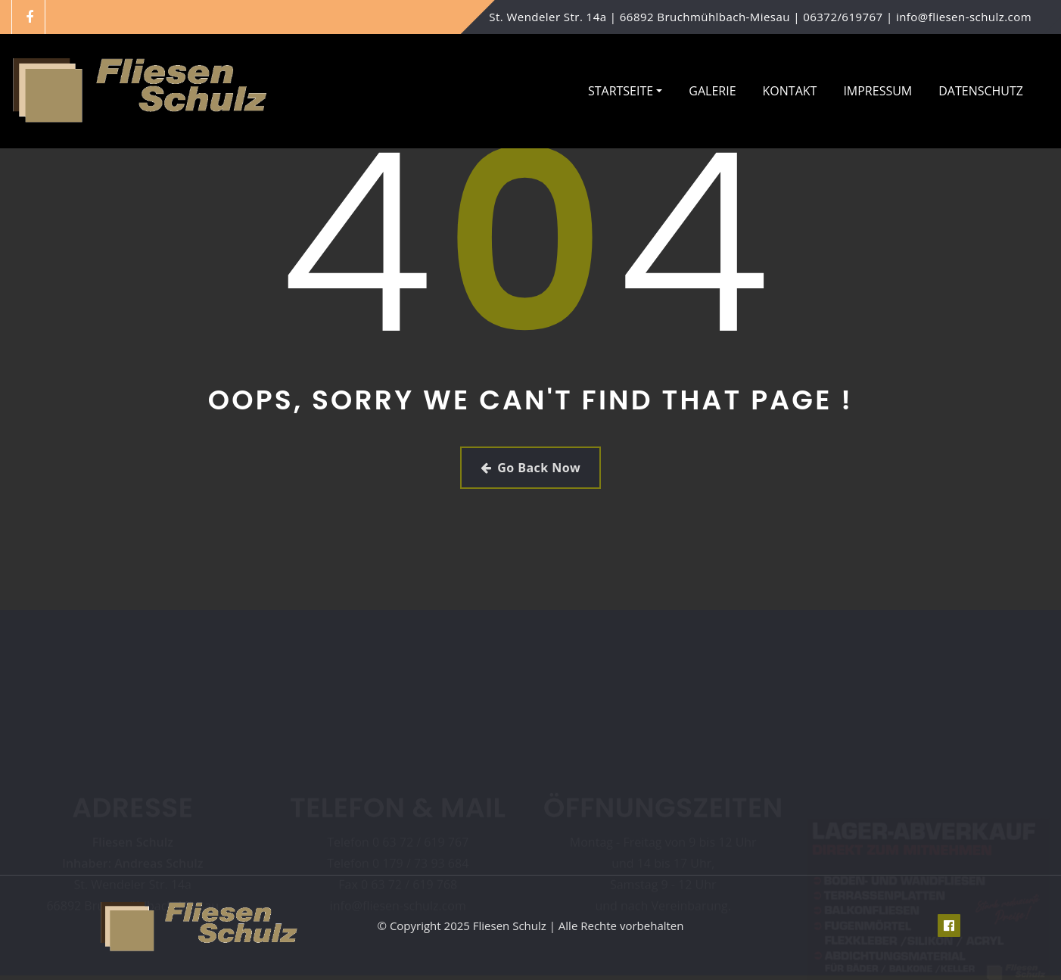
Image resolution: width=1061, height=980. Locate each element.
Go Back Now (530, 467)
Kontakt (790, 90)
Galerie (712, 90)
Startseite (625, 90)
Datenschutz (980, 90)
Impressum (877, 90)
